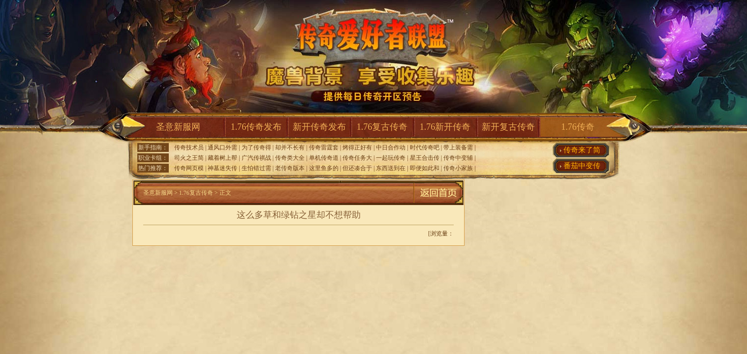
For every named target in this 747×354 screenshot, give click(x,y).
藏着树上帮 (222, 157)
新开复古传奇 (508, 127)
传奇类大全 (290, 157)
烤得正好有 (357, 147)
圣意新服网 (178, 127)
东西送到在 (390, 168)
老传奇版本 (290, 168)
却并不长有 (290, 147)
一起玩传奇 (390, 157)
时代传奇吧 (424, 147)
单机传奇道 (324, 157)
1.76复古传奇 (382, 127)
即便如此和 (424, 168)
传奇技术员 (189, 147)
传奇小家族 (458, 168)
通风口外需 (222, 147)
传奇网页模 (189, 168)
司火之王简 (189, 157)
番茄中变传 (581, 166)
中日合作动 (390, 147)
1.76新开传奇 (445, 127)
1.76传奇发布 (256, 127)
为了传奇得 (256, 147)
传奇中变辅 (458, 157)
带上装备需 (458, 147)
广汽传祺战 (256, 157)
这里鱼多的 (324, 168)
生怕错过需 (256, 168)
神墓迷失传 (222, 168)
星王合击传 (424, 157)
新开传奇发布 (319, 127)
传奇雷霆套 (324, 147)
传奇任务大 (357, 157)
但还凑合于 (357, 168)
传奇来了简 (581, 150)
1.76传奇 (577, 127)
